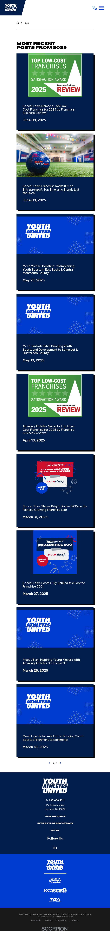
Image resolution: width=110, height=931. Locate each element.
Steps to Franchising (55, 823)
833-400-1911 (56, 800)
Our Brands (55, 816)
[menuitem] (36, 920)
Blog (55, 830)
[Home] (10, 7)
